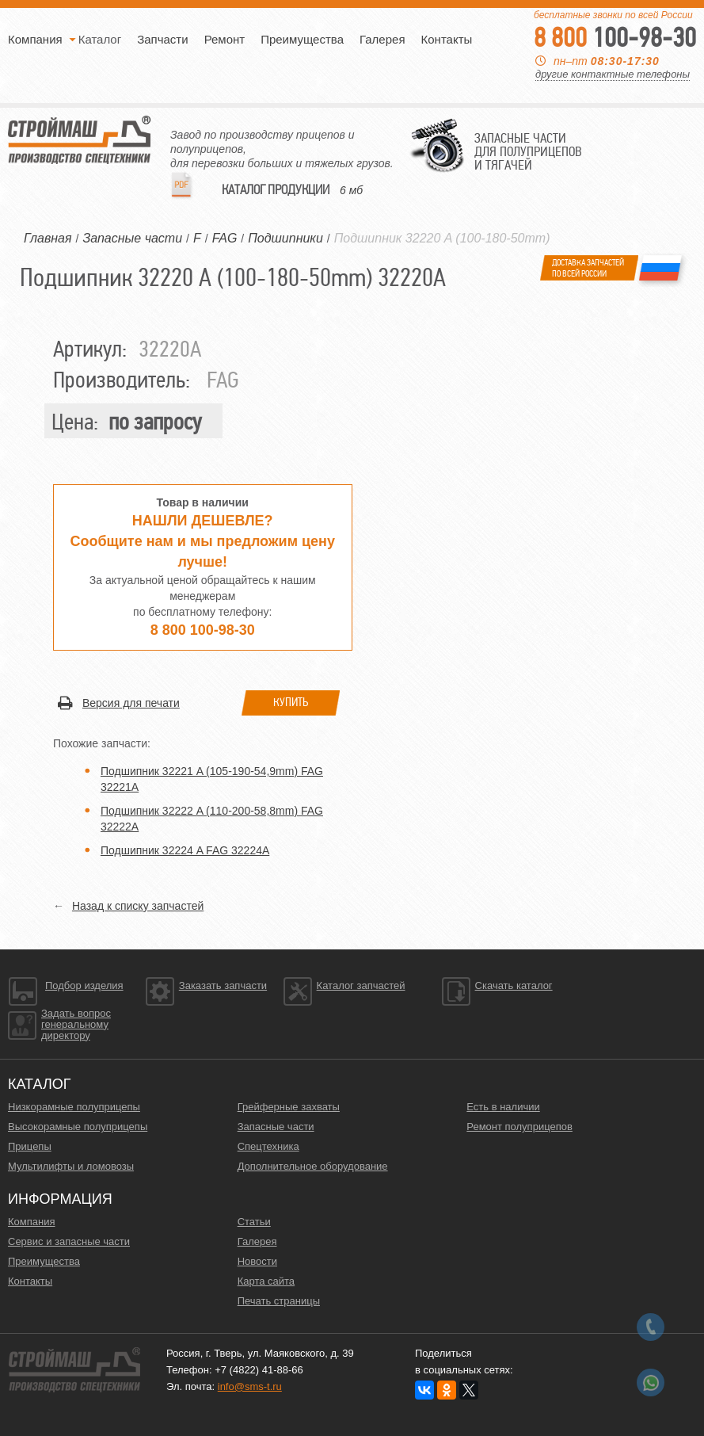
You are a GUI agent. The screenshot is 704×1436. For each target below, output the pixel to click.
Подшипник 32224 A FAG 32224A (185, 850)
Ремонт (224, 39)
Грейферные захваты (289, 1107)
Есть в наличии (502, 1107)
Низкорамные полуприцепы (74, 1107)
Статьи (254, 1222)
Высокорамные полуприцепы (77, 1126)
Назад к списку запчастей (138, 905)
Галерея (382, 39)
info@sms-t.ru (250, 1386)
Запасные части (276, 1126)
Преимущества (302, 39)
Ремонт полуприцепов (519, 1126)
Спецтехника (268, 1146)
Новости (257, 1261)
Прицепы (29, 1146)
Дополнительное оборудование (313, 1166)
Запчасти (162, 39)
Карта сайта (266, 1281)
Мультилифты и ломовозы (71, 1166)
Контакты (447, 39)
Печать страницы (279, 1301)
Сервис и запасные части (69, 1241)
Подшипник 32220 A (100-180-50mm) (442, 238)
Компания (35, 39)
